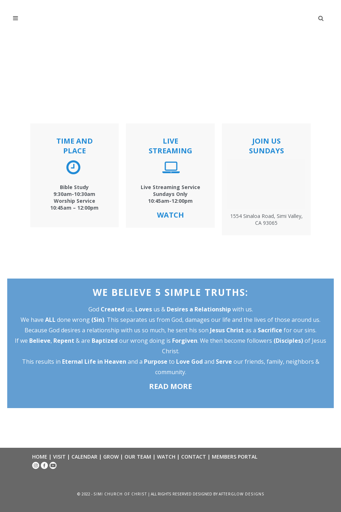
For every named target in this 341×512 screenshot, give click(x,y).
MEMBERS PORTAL (234, 456)
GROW (111, 456)
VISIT (59, 456)
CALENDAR (84, 456)
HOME (39, 456)
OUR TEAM (137, 456)
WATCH (166, 456)
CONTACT (193, 456)
